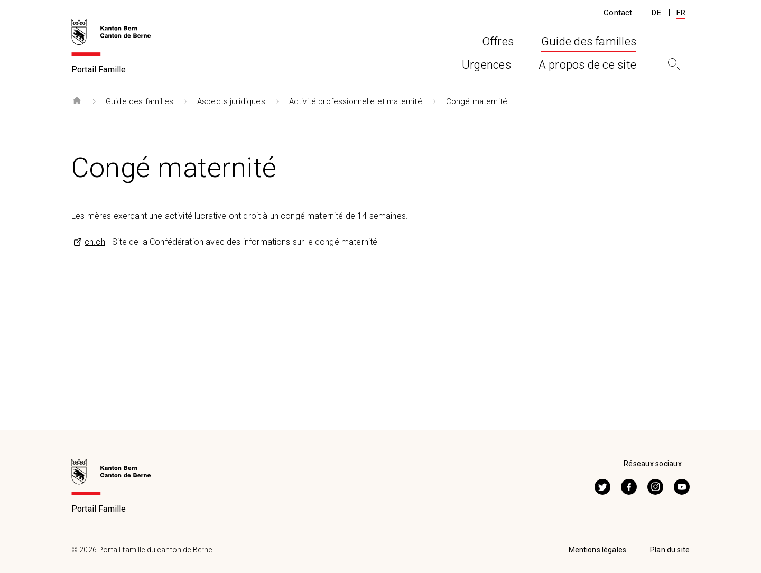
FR (680, 12)
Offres (296, 68)
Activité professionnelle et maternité (355, 101)
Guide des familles (139, 101)
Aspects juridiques (231, 101)
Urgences (486, 68)
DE (656, 12)
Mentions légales (598, 550)
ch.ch (95, 242)
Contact (618, 12)
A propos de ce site (587, 68)
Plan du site (670, 550)
